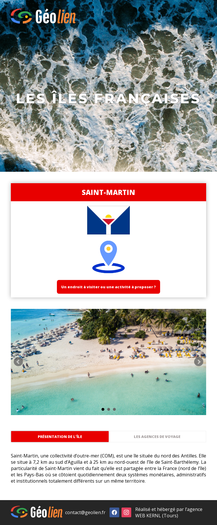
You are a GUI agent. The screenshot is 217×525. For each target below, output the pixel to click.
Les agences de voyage (157, 436)
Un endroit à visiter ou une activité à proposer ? (108, 286)
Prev (18, 361)
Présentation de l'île (60, 436)
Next (198, 361)
